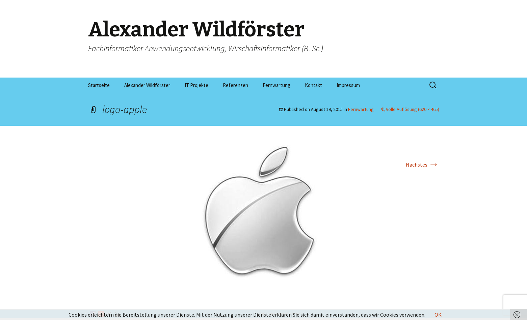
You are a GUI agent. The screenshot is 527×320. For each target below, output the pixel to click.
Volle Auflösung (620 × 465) (412, 109)
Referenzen (235, 85)
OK (438, 314)
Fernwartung (276, 85)
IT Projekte (196, 85)
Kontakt (313, 85)
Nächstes (422, 164)
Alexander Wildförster (147, 85)
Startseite (99, 85)
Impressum (348, 85)
